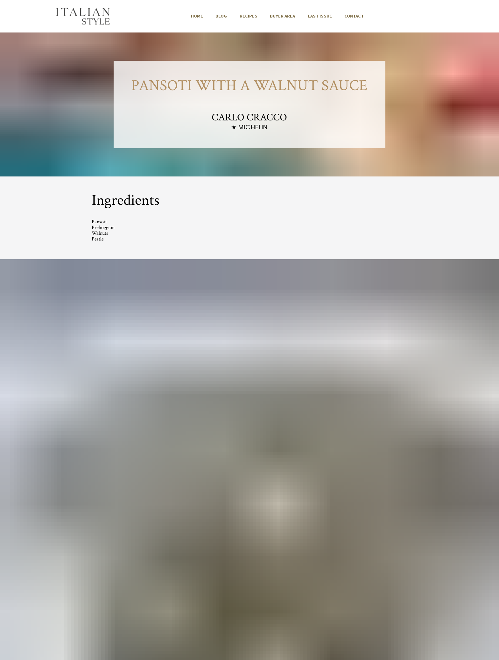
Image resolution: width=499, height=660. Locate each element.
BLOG (221, 16)
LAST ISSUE (320, 16)
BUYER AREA (282, 16)
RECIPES (248, 16)
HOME (197, 16)
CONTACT (354, 16)
